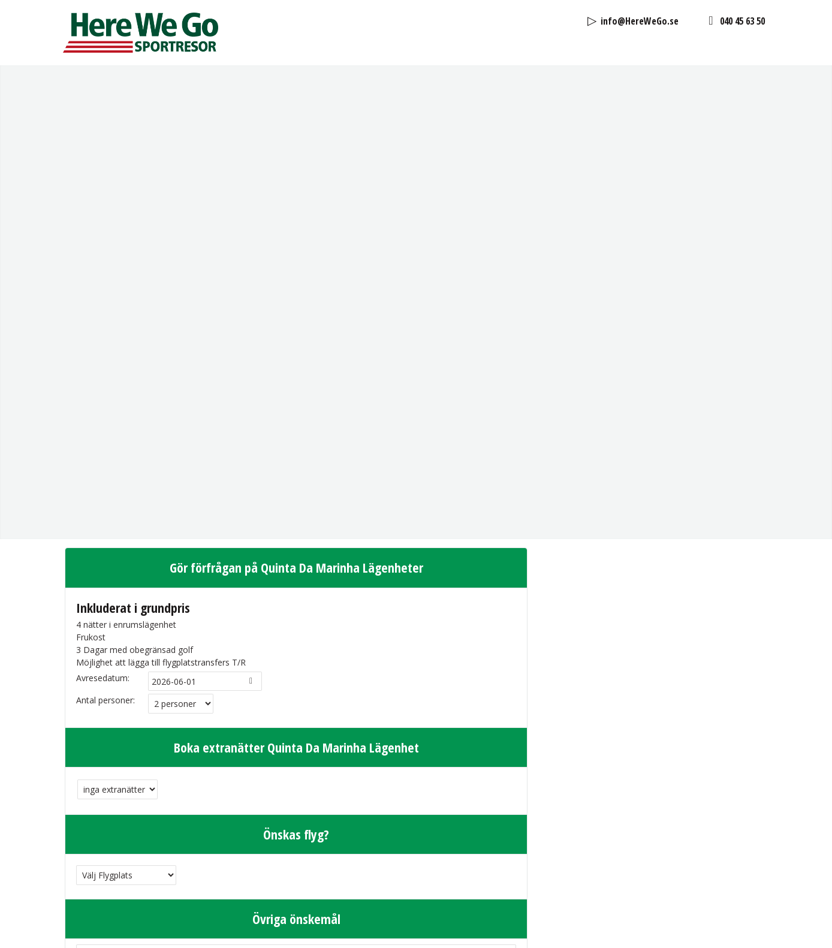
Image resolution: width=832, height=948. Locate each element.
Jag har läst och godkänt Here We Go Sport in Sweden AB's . (243, 844)
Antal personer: (105, 359)
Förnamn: (94, 751)
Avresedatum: (102, 337)
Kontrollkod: (99, 878)
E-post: (89, 796)
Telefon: (92, 818)
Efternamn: (97, 774)
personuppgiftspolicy (358, 844)
